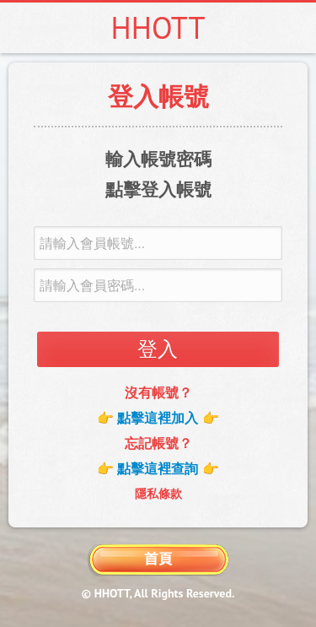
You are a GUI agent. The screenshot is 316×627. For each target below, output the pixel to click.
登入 (157, 349)
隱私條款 (158, 493)
